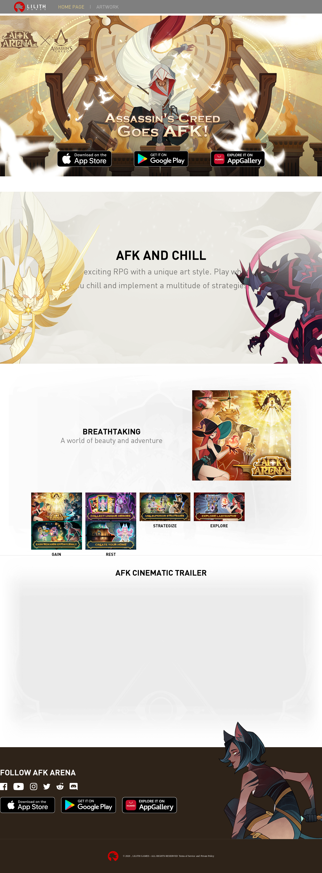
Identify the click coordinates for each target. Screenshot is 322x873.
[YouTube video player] (161, 652)
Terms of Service (187, 856)
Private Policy (207, 856)
